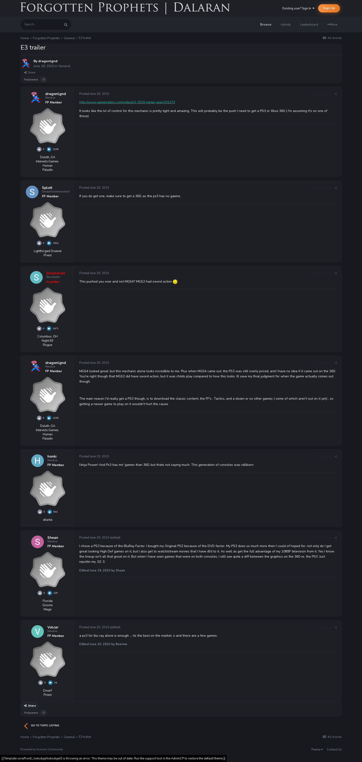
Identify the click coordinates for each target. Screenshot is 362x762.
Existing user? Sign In (298, 8)
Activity (286, 25)
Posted (94, 94)
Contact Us (334, 749)
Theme (317, 749)
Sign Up (329, 8)
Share (29, 72)
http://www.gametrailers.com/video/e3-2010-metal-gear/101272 (127, 102)
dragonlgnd (47, 61)
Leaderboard (309, 25)
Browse (265, 25)
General (64, 66)
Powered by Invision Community (41, 749)
